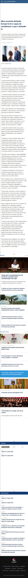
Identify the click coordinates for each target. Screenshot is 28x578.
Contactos (14, 568)
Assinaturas (23, 570)
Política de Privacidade (14, 570)
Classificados (8, 568)
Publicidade (22, 566)
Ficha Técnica (20, 568)
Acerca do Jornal (6, 566)
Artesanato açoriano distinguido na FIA (12, 392)
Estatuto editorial (15, 566)
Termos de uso (5, 570)
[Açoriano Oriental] (14, 563)
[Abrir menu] (2, 1)
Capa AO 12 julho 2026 (7, 451)
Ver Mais (26, 255)
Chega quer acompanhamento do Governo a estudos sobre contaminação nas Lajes (12, 276)
